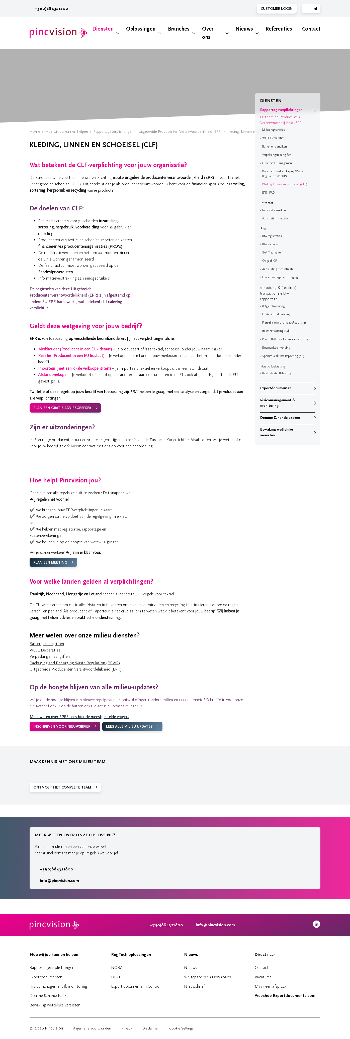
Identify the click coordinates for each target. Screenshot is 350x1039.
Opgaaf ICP (269, 261)
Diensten (103, 29)
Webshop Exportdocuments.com (285, 995)
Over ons (207, 33)
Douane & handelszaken (280, 418)
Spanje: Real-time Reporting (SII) (283, 356)
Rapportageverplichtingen (113, 131)
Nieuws (244, 29)
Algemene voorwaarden (92, 1028)
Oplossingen (140, 29)
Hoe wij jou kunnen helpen (66, 131)
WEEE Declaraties (45, 650)
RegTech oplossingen (131, 954)
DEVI (115, 977)
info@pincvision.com (59, 880)
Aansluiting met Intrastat (278, 269)
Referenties (279, 29)
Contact (311, 29)
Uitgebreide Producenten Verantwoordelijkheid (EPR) (180, 131)
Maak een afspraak (271, 986)
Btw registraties (272, 236)
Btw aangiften (271, 244)
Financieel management (277, 163)
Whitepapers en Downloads (207, 977)
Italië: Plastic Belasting (276, 373)
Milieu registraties (273, 130)
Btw (263, 229)
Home (35, 131)
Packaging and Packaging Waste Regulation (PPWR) (75, 663)
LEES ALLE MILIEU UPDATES (129, 726)
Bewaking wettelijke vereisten (276, 432)
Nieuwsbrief (194, 986)
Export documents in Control (135, 986)
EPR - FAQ (268, 192)
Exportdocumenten (275, 388)
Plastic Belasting (272, 366)
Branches (179, 29)
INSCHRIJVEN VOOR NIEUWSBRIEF (61, 726)
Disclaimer (150, 1028)
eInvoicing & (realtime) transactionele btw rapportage (278, 293)
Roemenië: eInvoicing (276, 347)
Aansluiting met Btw (275, 218)
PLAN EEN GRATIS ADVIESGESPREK (62, 408)
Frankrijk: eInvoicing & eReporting (284, 322)
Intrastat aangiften (274, 210)
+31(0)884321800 (49, 8)
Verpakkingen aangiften (50, 656)
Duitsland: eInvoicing (276, 314)
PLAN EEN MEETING (50, 562)
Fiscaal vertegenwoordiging (280, 277)
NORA (117, 967)
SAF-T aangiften (272, 252)
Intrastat (266, 203)
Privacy (126, 1028)
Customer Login (277, 9)
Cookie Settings (181, 1028)
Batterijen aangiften (47, 643)
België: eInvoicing (273, 306)
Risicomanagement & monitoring (277, 403)
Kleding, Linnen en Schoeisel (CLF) (284, 184)
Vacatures (263, 977)
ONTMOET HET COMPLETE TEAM (62, 787)
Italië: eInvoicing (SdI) (276, 331)
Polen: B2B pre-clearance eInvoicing (285, 339)
